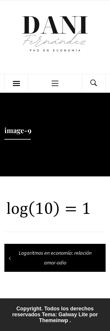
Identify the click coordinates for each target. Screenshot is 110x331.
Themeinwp (54, 320)
